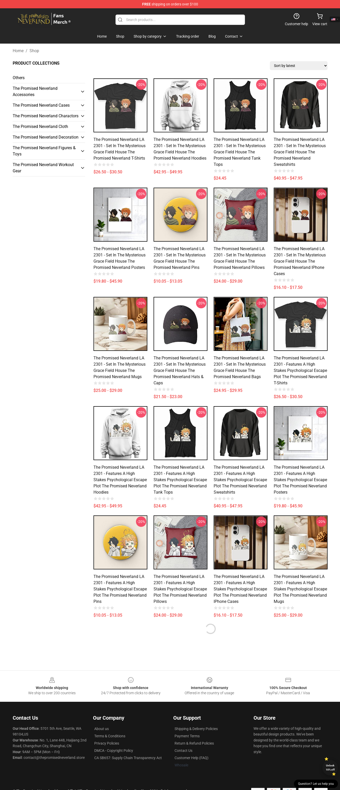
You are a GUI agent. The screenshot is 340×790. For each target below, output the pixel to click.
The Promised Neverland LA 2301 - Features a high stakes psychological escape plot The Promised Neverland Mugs (300, 589)
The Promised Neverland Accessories (35, 91)
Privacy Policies (106, 743)
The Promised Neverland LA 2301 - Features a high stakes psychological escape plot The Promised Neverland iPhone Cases (240, 589)
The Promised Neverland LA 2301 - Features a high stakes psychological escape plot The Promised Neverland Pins (120, 589)
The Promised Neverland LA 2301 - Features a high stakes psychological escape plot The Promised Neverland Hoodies (120, 480)
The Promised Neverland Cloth (40, 126)
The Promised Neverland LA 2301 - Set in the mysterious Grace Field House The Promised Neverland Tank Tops (240, 152)
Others (19, 77)
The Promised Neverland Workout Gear (43, 167)
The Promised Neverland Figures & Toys (44, 150)
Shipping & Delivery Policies (196, 729)
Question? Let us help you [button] (316, 784)
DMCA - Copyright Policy (113, 750)
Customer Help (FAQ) (191, 758)
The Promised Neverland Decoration (45, 137)
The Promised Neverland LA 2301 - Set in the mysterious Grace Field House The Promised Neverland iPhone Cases (300, 261)
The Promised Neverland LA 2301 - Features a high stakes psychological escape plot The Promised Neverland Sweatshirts (240, 480)
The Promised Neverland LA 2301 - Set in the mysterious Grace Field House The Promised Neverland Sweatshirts (300, 152)
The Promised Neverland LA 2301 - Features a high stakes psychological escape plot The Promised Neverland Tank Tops (180, 480)
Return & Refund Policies (194, 743)
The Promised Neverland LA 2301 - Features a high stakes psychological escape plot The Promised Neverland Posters (300, 480)
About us (101, 729)
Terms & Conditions (109, 736)
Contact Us (183, 750)
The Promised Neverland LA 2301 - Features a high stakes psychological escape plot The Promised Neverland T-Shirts (300, 370)
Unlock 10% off (330, 767)
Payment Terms (187, 736)
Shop (34, 50)
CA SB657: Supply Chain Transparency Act (128, 758)
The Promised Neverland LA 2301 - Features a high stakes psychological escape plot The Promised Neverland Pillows (180, 589)
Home (18, 50)
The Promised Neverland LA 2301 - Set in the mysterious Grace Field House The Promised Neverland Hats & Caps (180, 370)
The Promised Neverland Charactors (45, 115)
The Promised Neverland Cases (41, 105)
